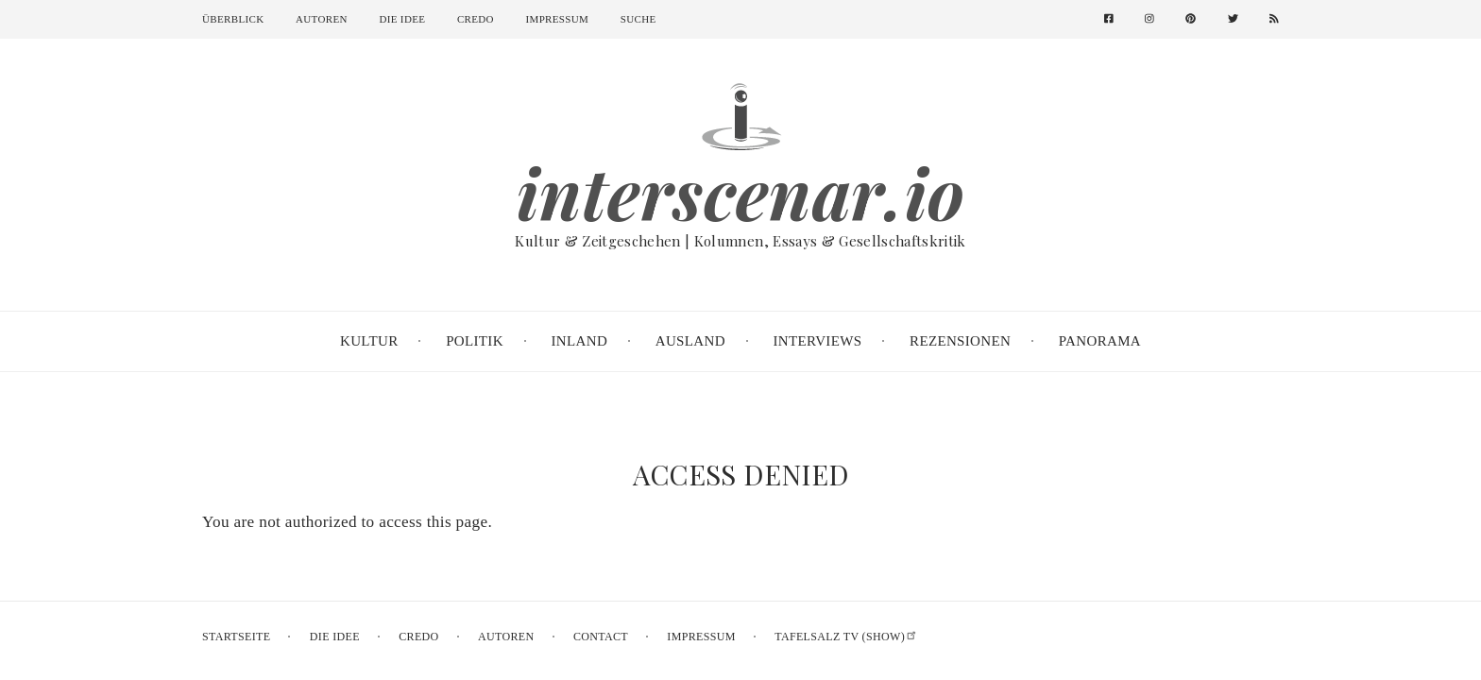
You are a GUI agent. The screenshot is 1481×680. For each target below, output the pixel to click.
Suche (638, 19)
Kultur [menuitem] (369, 340)
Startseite (236, 636)
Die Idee (402, 19)
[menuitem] (1116, 19)
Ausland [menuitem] (690, 340)
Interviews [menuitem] (817, 340)
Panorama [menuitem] (1100, 340)
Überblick (233, 19)
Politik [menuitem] (474, 340)
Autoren (322, 19)
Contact (600, 636)
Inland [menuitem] (580, 340)
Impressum (557, 19)
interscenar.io (741, 193)
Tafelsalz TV (846, 636)
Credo (475, 19)
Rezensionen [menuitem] (960, 340)
